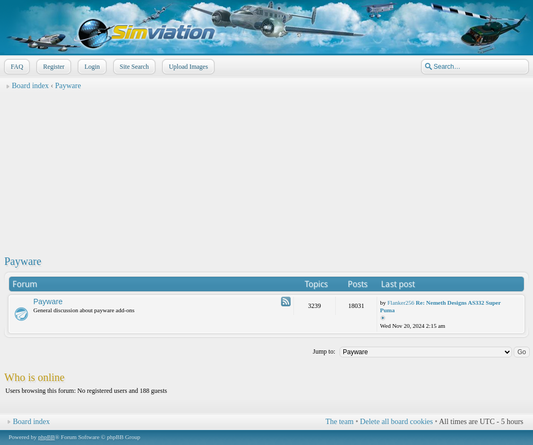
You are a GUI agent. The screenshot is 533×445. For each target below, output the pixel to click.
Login (91, 66)
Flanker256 (400, 302)
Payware (68, 86)
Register (52, 66)
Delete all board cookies (396, 422)
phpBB (46, 437)
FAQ (16, 66)
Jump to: (324, 351)
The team (340, 422)
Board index (30, 86)
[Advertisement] (266, 170)
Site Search (133, 66)
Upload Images (187, 66)
